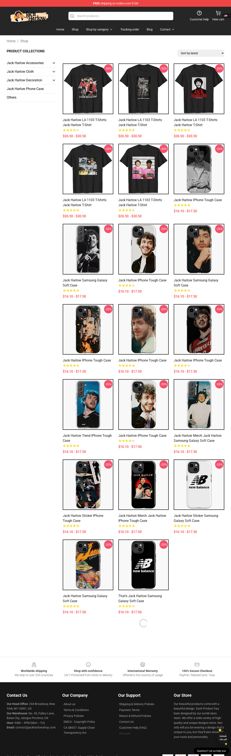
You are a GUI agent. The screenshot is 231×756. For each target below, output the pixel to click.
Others (11, 97)
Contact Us (126, 721)
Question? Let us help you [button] (211, 750)
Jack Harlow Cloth (20, 72)
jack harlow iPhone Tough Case (87, 360)
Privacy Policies (74, 716)
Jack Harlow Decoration (24, 80)
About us (69, 704)
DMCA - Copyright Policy (79, 721)
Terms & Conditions (76, 710)
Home (11, 41)
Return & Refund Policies (135, 716)
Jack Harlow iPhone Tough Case (198, 200)
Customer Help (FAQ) (133, 727)
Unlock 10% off (223, 738)
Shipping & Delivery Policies (136, 704)
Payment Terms (129, 710)
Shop (24, 41)
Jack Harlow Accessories (25, 63)
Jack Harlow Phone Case (25, 89)
